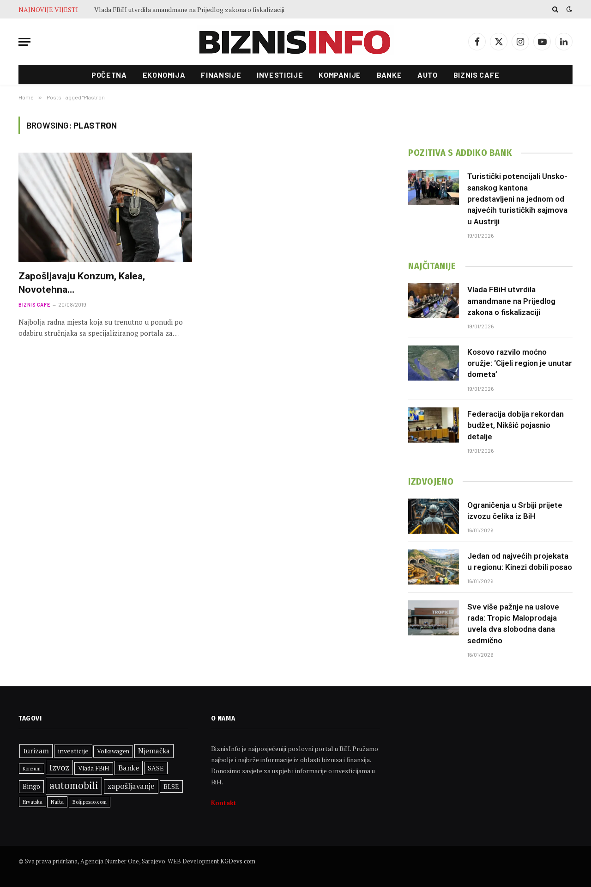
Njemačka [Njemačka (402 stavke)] (154, 750)
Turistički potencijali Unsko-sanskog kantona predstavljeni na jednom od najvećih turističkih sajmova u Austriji (517, 199)
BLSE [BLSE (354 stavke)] (171, 786)
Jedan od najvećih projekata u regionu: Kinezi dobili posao (519, 561)
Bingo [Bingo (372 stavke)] (31, 786)
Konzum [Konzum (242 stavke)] (32, 768)
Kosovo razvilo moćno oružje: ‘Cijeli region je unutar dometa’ (519, 363)
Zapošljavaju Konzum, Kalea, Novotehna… (81, 283)
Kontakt (223, 802)
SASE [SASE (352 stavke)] (156, 768)
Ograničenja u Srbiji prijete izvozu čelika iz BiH (514, 510)
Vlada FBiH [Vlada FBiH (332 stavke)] (93, 768)
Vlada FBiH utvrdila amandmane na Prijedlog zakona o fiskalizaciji (189, 10)
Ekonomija (164, 74)
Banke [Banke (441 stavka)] (128, 768)
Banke (389, 74)
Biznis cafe (476, 74)
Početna (109, 74)
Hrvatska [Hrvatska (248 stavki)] (32, 802)
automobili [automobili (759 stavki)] (73, 785)
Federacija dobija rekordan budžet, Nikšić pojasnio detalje (515, 425)
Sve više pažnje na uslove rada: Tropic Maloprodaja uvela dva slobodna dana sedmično (513, 623)
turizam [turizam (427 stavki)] (36, 750)
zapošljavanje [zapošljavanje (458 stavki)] (131, 786)
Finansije (221, 74)
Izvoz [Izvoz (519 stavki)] (59, 767)
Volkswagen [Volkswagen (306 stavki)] (113, 751)
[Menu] (24, 41)
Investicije (280, 74)
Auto (427, 74)
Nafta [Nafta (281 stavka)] (57, 801)
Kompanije (340, 74)
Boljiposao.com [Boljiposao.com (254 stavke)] (89, 801)
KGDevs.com (237, 861)
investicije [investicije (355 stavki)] (73, 750)
